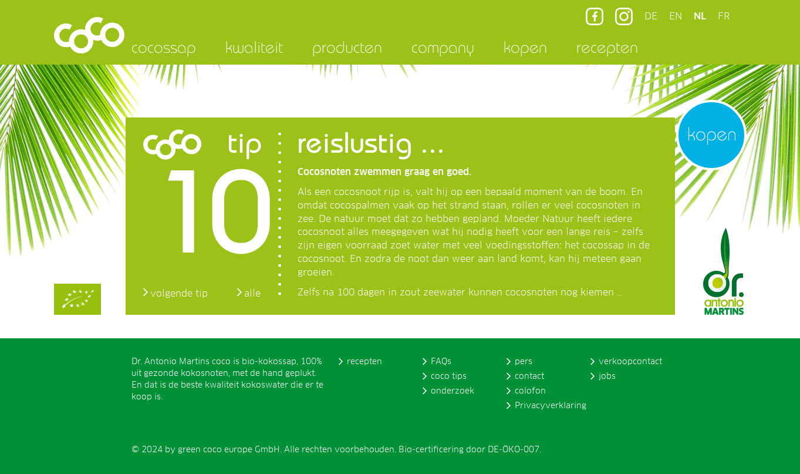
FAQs (441, 362)
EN (675, 16)
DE (650, 16)
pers (523, 362)
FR (724, 16)
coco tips (449, 376)
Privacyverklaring (550, 406)
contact (529, 376)
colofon (530, 391)
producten (347, 47)
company (442, 47)
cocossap (163, 47)
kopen (525, 47)
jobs (607, 376)
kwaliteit (254, 47)
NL (700, 16)
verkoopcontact (630, 362)
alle (252, 293)
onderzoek (452, 391)
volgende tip (179, 293)
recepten (607, 47)
